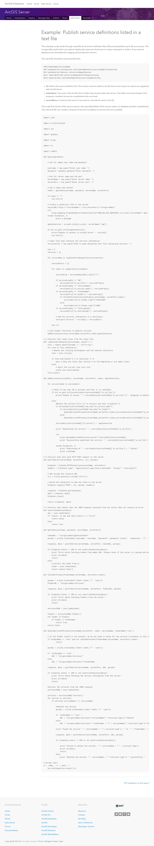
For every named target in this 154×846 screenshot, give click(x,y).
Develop (86, 18)
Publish (56, 18)
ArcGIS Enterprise (48, 819)
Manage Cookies (51, 841)
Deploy (32, 18)
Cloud (55, 4)
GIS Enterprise (14, 3)
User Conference (85, 822)
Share (64, 18)
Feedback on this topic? (138, 783)
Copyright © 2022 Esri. (13, 841)
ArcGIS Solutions (48, 830)
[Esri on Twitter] (116, 814)
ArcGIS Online (47, 811)
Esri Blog (82, 819)
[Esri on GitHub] (124, 814)
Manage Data (44, 18)
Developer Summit (86, 826)
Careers (81, 815)
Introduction (20, 18)
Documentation (11, 830)
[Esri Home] (119, 806)
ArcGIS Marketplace (49, 834)
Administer (75, 18)
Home (8, 18)
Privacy (41, 841)
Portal (29, 4)
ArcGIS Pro (46, 815)
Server (36, 4)
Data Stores (46, 4)
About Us (82, 811)
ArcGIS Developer (49, 826)
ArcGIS (44, 822)
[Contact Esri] (128, 814)
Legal (61, 841)
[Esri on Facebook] (120, 814)
